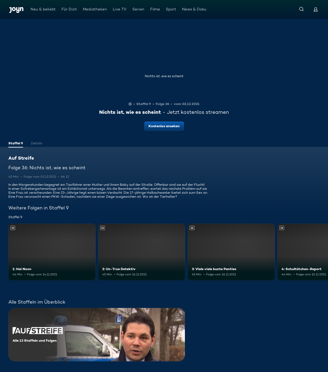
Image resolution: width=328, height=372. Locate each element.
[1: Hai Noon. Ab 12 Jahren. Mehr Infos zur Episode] (52, 252)
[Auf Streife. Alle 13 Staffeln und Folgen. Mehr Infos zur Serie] (96, 334)
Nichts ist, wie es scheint (164, 76)
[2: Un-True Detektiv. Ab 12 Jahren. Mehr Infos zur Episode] (141, 252)
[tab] (16, 144)
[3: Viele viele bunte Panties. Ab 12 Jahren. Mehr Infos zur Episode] (231, 252)
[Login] (316, 9)
